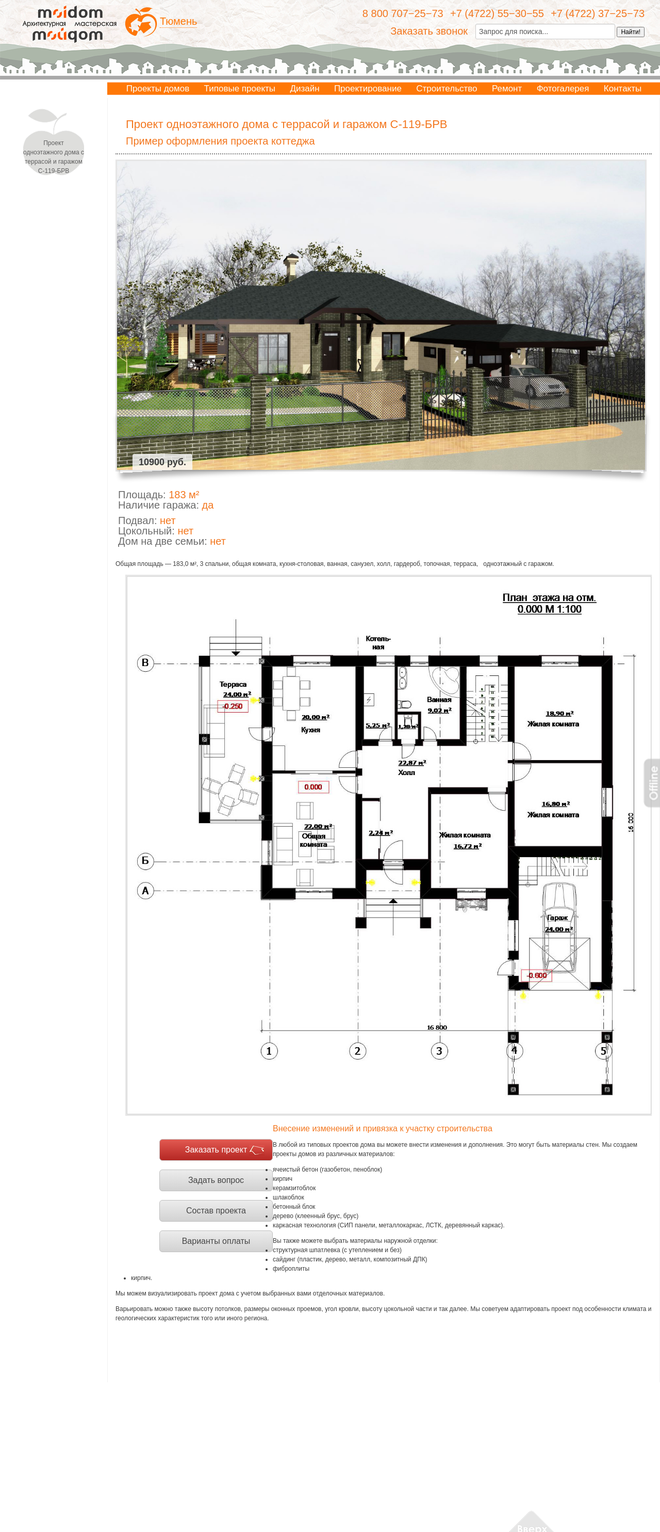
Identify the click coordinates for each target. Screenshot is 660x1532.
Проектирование (368, 88)
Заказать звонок (429, 31)
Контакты (622, 88)
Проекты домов (158, 88)
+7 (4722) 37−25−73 (598, 13)
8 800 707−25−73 (402, 13)
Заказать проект (216, 1149)
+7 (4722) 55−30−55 (497, 13)
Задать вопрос (216, 1180)
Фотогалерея (563, 88)
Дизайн (304, 88)
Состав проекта (216, 1210)
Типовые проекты (239, 88)
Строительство (446, 88)
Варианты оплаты (216, 1241)
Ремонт (507, 88)
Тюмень (178, 21)
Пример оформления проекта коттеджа (220, 141)
